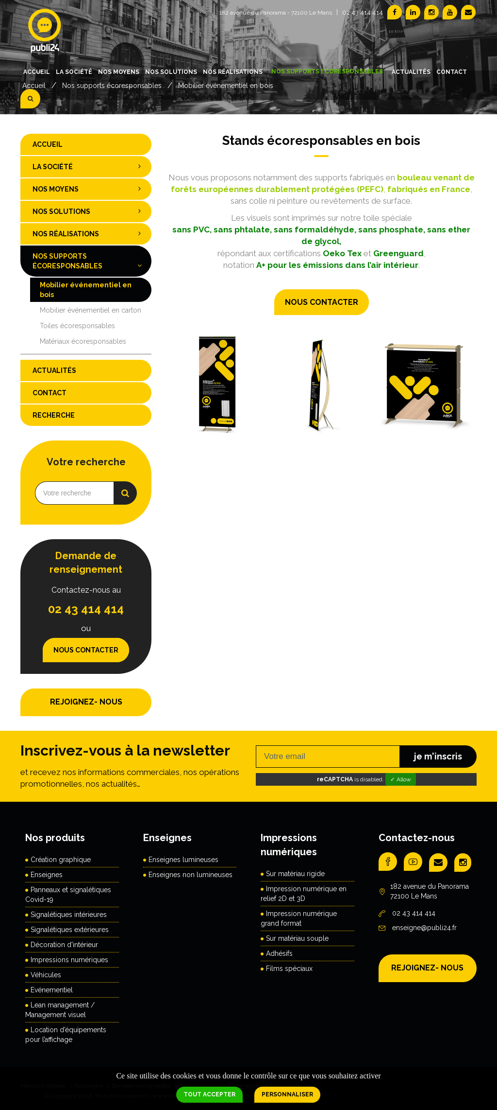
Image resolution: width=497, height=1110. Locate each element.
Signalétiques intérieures (69, 914)
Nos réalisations (233, 72)
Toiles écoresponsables (77, 326)
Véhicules (46, 975)
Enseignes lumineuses (183, 859)
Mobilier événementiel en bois (86, 290)
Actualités (411, 72)
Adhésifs (279, 953)
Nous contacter (321, 302)
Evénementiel (52, 990)
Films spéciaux (289, 968)
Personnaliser (287, 1094)
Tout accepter (209, 1094)
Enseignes (47, 875)
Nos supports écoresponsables (327, 71)
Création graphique (61, 859)
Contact (451, 72)
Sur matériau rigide (295, 874)
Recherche (54, 415)
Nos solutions (171, 72)
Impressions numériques (69, 960)
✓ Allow (400, 779)
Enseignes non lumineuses (190, 875)
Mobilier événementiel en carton (90, 310)
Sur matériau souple (297, 938)
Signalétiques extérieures (70, 930)
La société (74, 72)
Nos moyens (118, 72)
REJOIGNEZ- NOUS (86, 701)
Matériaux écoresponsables (83, 341)
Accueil (36, 72)
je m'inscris (438, 756)
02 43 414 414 (362, 12)
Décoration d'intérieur (64, 945)
